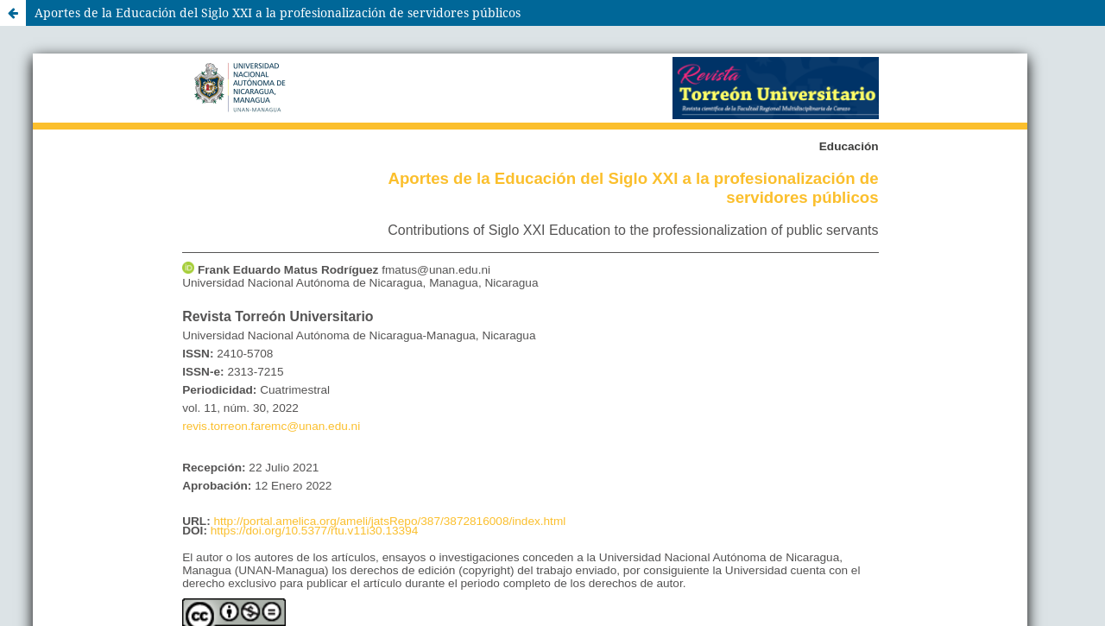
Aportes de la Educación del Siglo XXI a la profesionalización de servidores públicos (278, 12)
